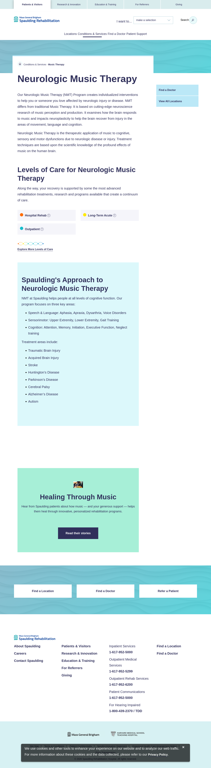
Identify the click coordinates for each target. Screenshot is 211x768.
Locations (57, 33)
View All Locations (170, 100)
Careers (20, 653)
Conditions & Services (88, 33)
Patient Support (150, 33)
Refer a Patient (168, 590)
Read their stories (82, 535)
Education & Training (105, 4)
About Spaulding (27, 646)
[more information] (48, 214)
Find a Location (43, 590)
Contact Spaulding (28, 660)
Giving (179, 4)
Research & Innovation (69, 4)
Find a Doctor (121, 33)
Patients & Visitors (32, 4)
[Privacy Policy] (158, 755)
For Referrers (142, 4)
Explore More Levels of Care (37, 248)
